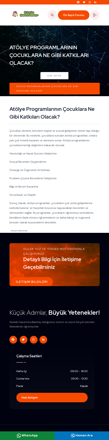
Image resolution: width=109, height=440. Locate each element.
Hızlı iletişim (29, 397)
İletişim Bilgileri (32, 282)
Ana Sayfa (54, 75)
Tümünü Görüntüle (19, 231)
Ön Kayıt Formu (73, 15)
